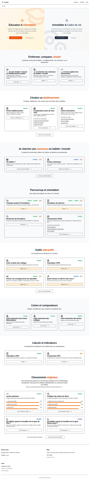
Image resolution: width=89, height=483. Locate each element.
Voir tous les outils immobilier (44, 176)
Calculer (24, 361)
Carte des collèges (65, 121)
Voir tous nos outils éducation (44, 134)
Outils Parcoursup (30, 38)
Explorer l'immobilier (61, 38)
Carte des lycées (64, 123)
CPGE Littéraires (50, 231)
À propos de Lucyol (5, 466)
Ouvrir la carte (17, 327)
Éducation (76, 2)
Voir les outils (17, 82)
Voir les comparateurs (44, 128)
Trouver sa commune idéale (24, 169)
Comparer (24, 208)
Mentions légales (4, 470)
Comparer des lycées (38, 124)
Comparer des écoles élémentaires (41, 120)
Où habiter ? (74, 38)
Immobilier (82, 2)
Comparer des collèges (38, 122)
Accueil (3, 6)
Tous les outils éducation (71, 126)
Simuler (65, 208)
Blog (87, 2)
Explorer (44, 80)
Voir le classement (24, 430)
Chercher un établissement (17, 118)
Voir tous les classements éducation (34, 437)
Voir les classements (65, 234)
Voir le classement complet (24, 411)
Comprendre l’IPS (50, 457)
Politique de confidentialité (6, 468)
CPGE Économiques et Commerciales (55, 229)
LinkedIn (5, 455)
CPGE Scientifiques (51, 227)
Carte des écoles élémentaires (67, 119)
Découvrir (72, 80)
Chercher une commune (65, 169)
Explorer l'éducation (16, 38)
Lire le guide (65, 361)
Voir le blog (49, 455)
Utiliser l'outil (24, 268)
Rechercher (24, 224)
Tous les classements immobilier (55, 437)
